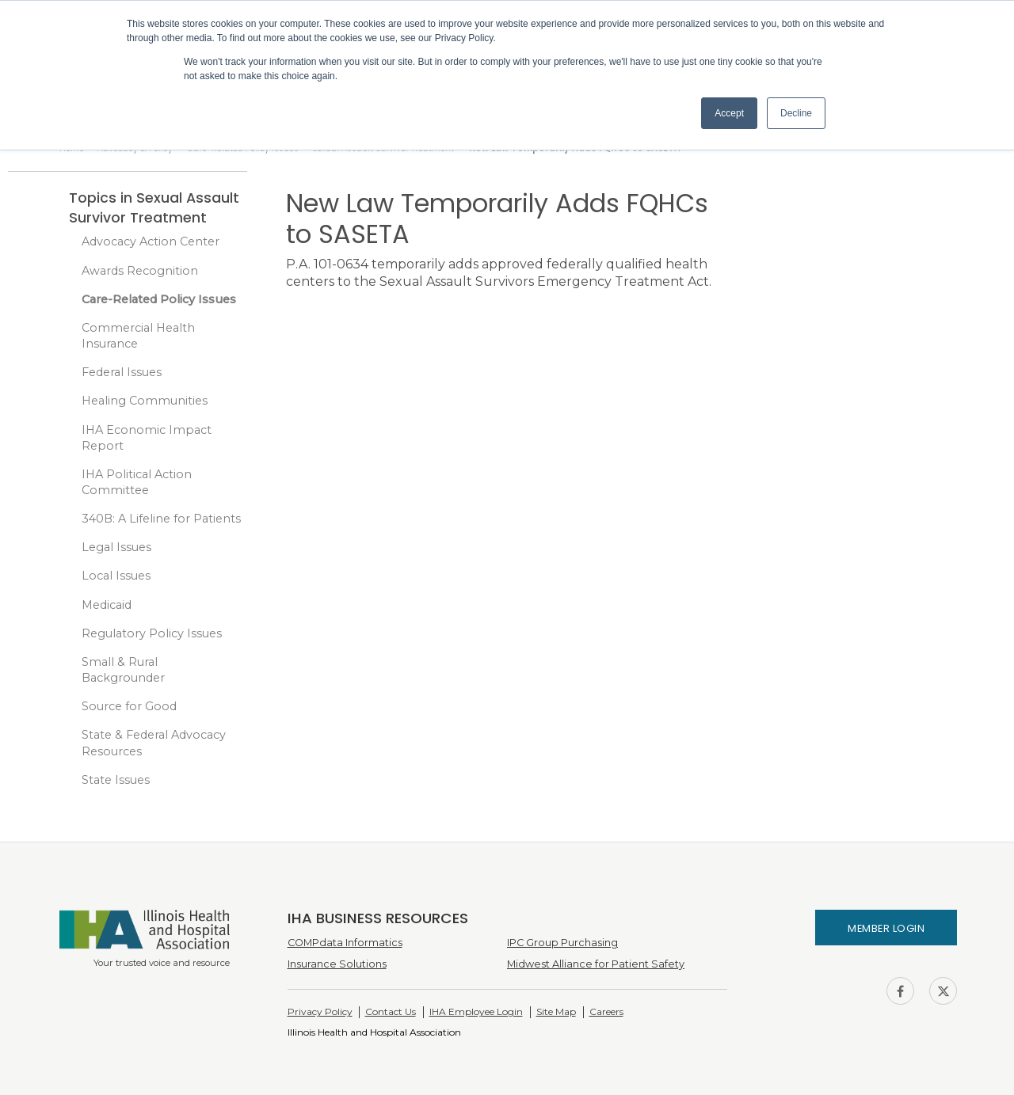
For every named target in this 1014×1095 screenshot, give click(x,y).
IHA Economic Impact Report (147, 438)
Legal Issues (116, 547)
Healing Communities (145, 401)
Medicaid (107, 605)
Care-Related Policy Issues (159, 299)
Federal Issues (122, 372)
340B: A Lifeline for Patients (161, 518)
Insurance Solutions (337, 964)
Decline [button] (796, 113)
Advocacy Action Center (150, 241)
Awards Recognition (140, 271)
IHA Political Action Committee (137, 482)
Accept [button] (729, 113)
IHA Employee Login (476, 1011)
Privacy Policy (320, 1011)
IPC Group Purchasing (562, 943)
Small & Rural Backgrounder (123, 670)
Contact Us (390, 1011)
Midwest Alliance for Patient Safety (595, 964)
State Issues (116, 780)
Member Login (886, 928)
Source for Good (129, 706)
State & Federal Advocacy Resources (154, 743)
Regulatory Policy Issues (152, 633)
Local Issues (116, 575)
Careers (606, 1011)
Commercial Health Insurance (138, 336)
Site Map (556, 1011)
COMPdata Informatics (345, 943)
